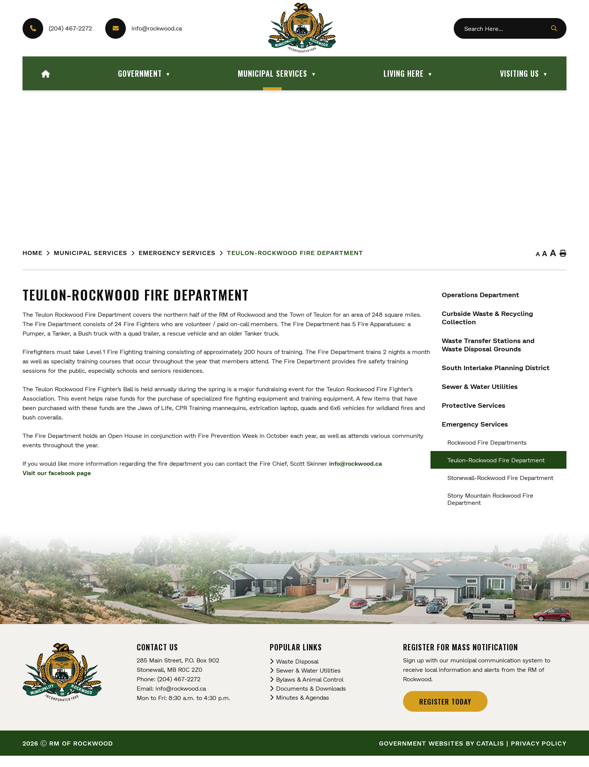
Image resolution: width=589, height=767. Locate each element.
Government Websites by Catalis (441, 754)
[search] (506, 28)
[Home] (45, 73)
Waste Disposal (297, 672)
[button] (553, 28)
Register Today (445, 713)
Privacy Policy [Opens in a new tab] (538, 754)
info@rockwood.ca (156, 28)
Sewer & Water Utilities (308, 681)
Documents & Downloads (311, 699)
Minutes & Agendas (302, 708)
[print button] (563, 254)
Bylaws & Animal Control (309, 690)
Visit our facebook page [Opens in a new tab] (206, 472)
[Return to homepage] (38, 253)
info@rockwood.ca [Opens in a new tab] (504, 463)
